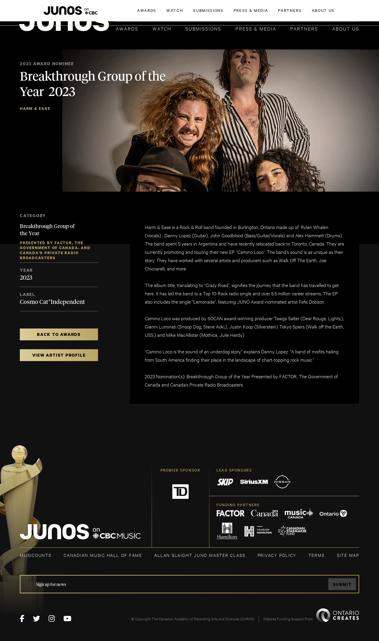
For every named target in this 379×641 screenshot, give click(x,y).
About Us (345, 28)
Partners (304, 28)
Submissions (203, 28)
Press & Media (255, 28)
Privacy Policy (277, 555)
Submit (342, 584)
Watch (161, 28)
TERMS (317, 555)
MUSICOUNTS (36, 555)
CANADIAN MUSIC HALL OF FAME (103, 555)
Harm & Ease (35, 108)
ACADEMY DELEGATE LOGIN (331, 14)
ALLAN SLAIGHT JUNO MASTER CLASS (199, 555)
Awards (127, 28)
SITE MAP (348, 555)
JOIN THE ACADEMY (276, 14)
